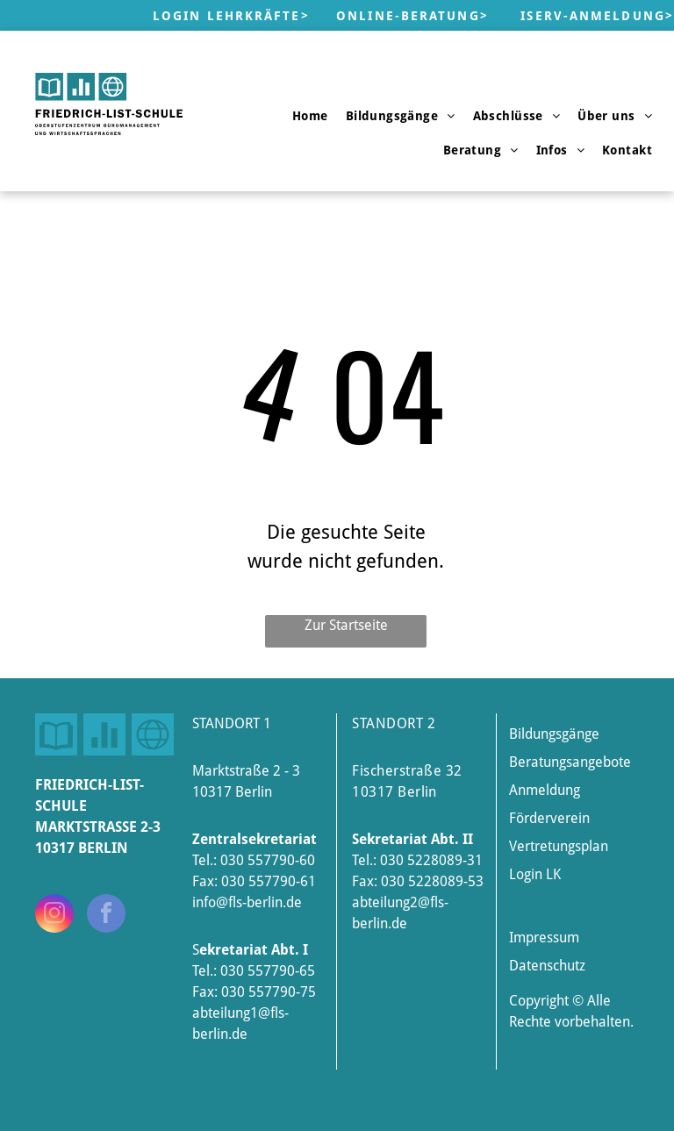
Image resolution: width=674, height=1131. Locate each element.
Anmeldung (544, 790)
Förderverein (549, 818)
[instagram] (54, 915)
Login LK (535, 874)
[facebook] (106, 915)
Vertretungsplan (558, 846)
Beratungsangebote (570, 762)
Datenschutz (547, 965)
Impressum (544, 937)
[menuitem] (310, 115)
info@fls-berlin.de (247, 902)
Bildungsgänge (554, 734)
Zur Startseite (346, 625)
